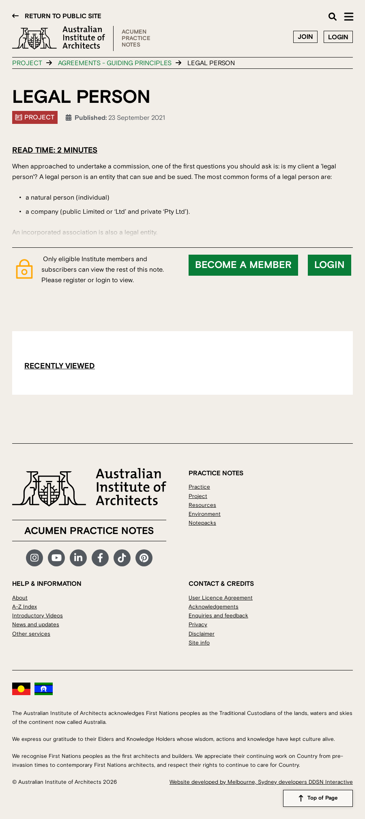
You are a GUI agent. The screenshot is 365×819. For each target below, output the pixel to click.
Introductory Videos (37, 615)
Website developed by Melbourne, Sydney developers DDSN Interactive (261, 782)
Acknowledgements (213, 606)
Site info (199, 642)
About (20, 597)
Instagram (34, 557)
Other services (31, 633)
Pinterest (143, 557)
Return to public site (63, 16)
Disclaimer (202, 633)
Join (305, 37)
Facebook (100, 557)
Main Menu (349, 17)
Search (332, 17)
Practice (199, 486)
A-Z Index (24, 606)
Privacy (198, 624)
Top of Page (323, 798)
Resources (202, 505)
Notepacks (202, 522)
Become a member (243, 265)
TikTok (122, 557)
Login (338, 37)
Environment (205, 514)
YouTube (56, 557)
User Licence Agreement (221, 597)
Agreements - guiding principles (115, 63)
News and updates (35, 624)
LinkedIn (78, 557)
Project (27, 63)
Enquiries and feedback (218, 615)
